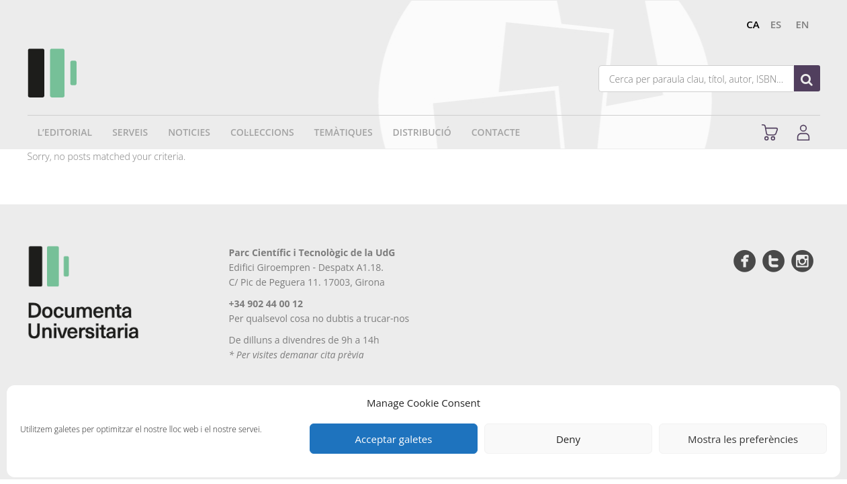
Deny (568, 439)
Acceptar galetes (394, 439)
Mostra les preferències (743, 439)
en (802, 24)
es (776, 24)
